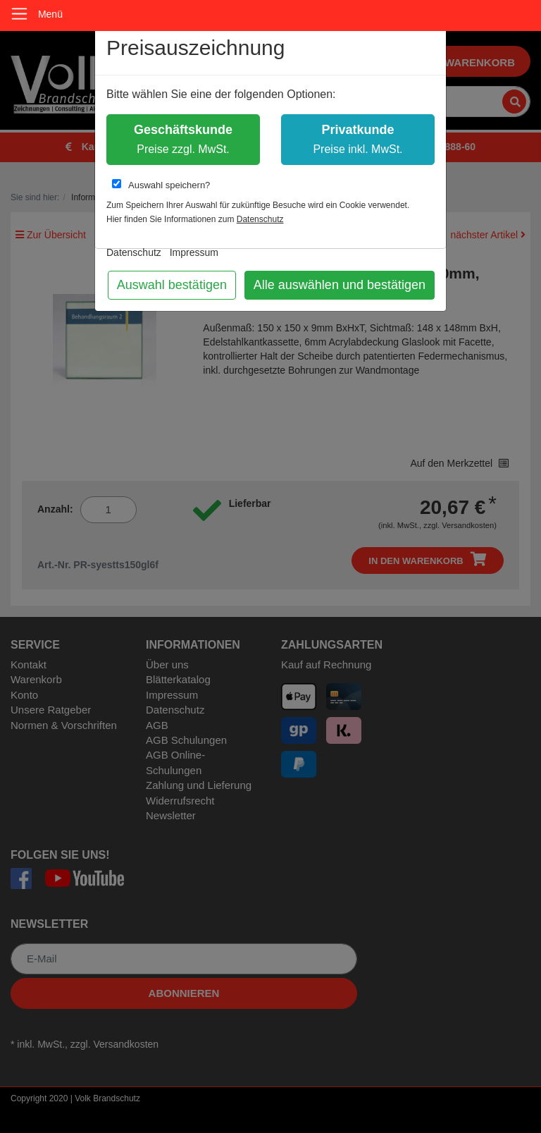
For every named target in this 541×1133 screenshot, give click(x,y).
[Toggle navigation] (19, 13)
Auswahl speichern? (161, 184)
